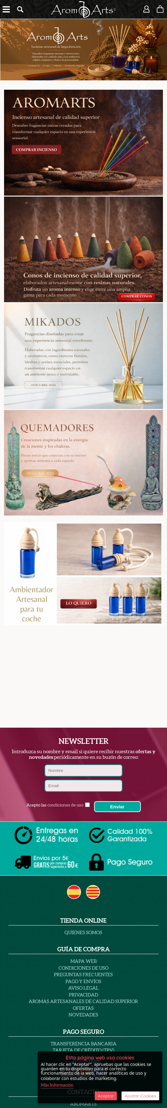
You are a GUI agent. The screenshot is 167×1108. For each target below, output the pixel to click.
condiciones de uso (65, 804)
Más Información (57, 1084)
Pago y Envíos (83, 981)
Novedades (83, 1014)
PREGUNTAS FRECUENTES (83, 974)
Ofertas (83, 1008)
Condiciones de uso (83, 968)
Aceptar (106, 1096)
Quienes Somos (83, 932)
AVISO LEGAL (83, 988)
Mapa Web (83, 961)
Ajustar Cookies (140, 1096)
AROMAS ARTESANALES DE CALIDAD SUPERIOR (83, 1001)
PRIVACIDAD (83, 994)
